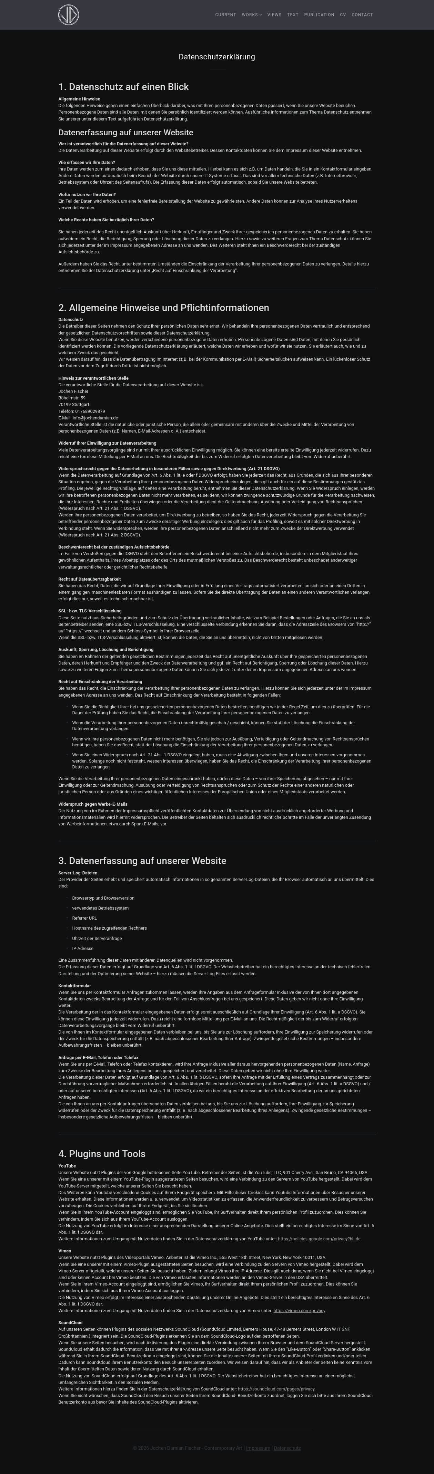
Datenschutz (287, 1448)
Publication (319, 14)
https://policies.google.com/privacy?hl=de (319, 1238)
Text (293, 14)
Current (225, 14)
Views (275, 14)
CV (343, 14)
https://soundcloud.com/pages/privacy (276, 1388)
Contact (362, 14)
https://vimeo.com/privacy (299, 1310)
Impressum (258, 1448)
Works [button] (250, 14)
